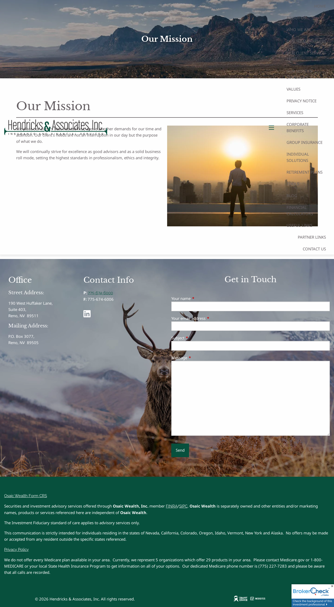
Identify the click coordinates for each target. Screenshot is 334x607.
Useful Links (299, 225)
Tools (293, 183)
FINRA (172, 506)
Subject (197, 337)
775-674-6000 (100, 293)
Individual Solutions (298, 157)
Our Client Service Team (305, 56)
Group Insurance (305, 142)
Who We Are (299, 29)
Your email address (207, 318)
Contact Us (314, 248)
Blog (292, 195)
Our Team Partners (306, 41)
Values (293, 89)
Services (295, 112)
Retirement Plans (305, 172)
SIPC (183, 506)
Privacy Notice (302, 100)
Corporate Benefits (298, 127)
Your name (200, 298)
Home (320, 6)
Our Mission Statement (299, 74)
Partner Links (312, 237)
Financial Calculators (300, 210)
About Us (296, 17)
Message (198, 357)
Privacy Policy (16, 549)
